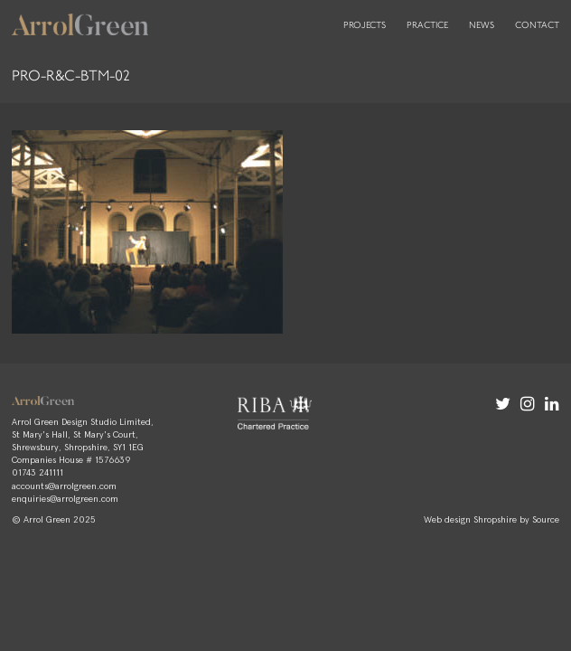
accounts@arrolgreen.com (64, 485)
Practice (427, 25)
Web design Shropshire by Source (491, 519)
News (481, 25)
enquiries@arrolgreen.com (65, 498)
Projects (364, 25)
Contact (537, 25)
